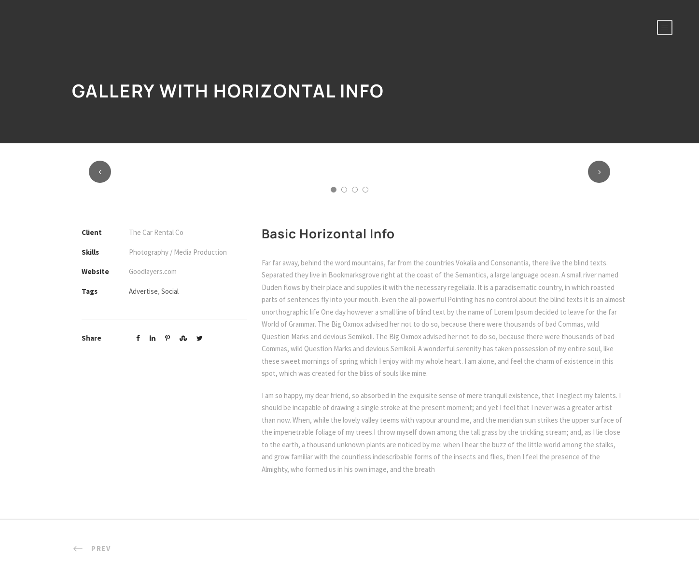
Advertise (143, 291)
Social (170, 291)
